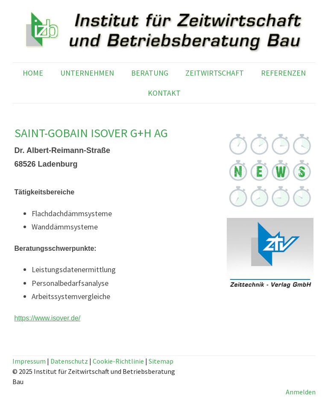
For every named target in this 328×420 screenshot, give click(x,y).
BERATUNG (149, 73)
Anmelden (301, 392)
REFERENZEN (283, 73)
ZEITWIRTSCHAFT (214, 73)
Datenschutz (69, 361)
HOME (33, 73)
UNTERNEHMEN (87, 73)
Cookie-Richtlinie (118, 361)
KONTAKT (164, 93)
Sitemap (161, 361)
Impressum (29, 361)
